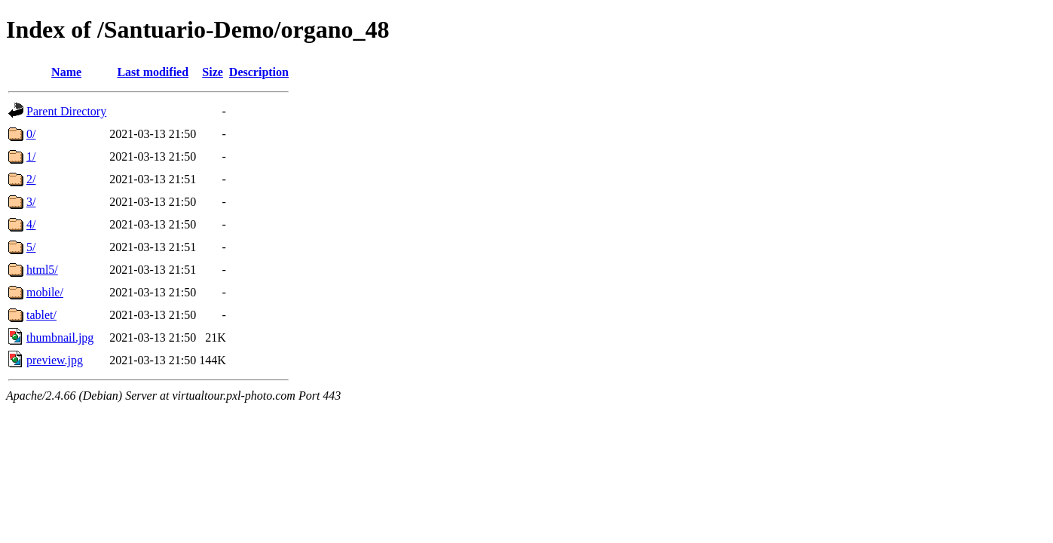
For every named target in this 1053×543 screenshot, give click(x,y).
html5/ (42, 269)
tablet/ (41, 314)
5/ (30, 247)
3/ (30, 201)
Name (66, 72)
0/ (30, 133)
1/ (30, 156)
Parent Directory (66, 111)
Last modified (152, 72)
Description (259, 72)
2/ (30, 179)
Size (212, 72)
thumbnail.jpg (59, 337)
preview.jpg (54, 360)
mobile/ (44, 292)
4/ (30, 224)
